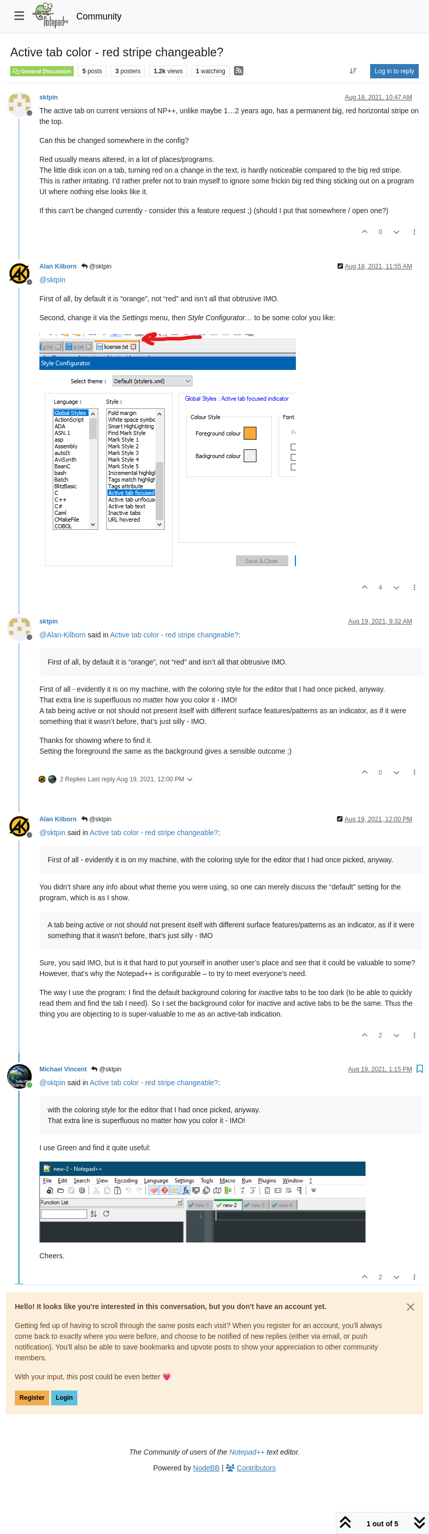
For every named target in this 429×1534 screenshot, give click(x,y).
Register (32, 1397)
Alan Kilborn (58, 266)
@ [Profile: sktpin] (52, 280)
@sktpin (96, 266)
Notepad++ (247, 1452)
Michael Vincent (63, 1069)
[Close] (410, 1307)
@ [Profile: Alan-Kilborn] (62, 635)
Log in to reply (394, 71)
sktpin (48, 97)
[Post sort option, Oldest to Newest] (353, 71)
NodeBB (206, 1468)
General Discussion (42, 71)
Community (99, 16)
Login (64, 1397)
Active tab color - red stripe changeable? (174, 635)
